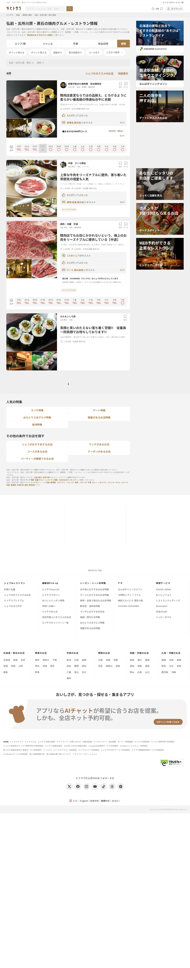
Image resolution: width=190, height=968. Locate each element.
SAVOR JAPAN (163, 589)
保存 (120, 85)
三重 (69, 672)
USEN (5, 741)
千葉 (54, 659)
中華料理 (20, 485)
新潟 (69, 659)
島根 (147, 665)
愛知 (84, 665)
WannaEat (162, 606)
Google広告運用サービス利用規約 (103, 745)
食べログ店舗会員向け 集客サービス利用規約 (22, 749)
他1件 (122, 122)
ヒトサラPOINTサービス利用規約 (115, 749)
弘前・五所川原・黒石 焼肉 (45, 15)
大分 (171, 665)
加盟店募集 (87, 741)
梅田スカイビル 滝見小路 (130, 600)
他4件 (122, 202)
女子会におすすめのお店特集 (94, 589)
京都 (115, 659)
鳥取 (139, 665)
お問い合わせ (75, 741)
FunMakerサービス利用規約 (15, 754)
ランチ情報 (29, 480)
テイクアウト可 (68, 209)
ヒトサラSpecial (50, 589)
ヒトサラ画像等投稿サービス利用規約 (148, 749)
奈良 (100, 665)
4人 (68, 115)
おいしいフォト (163, 595)
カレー (94, 482)
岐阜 (69, 665)
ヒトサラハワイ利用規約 (88, 749)
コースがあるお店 (37, 451)
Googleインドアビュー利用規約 (134, 745)
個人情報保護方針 (37, 754)
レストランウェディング (168, 600)
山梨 (76, 659)
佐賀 (171, 659)
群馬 (37, 672)
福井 (69, 678)
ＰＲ (120, 583)
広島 (139, 672)
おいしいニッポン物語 (53, 600)
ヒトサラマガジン (51, 595)
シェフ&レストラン (14, 583)
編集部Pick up (50, 583)
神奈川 (46, 659)
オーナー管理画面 (125, 741)
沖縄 (173, 672)
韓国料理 (91, 87)
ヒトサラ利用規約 (142, 741)
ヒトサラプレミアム (14, 600)
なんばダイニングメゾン (130, 589)
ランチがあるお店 (99, 444)
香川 (139, 659)
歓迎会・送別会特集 (90, 606)
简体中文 (94, 801)
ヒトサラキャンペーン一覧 (55, 623)
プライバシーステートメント (85, 754)
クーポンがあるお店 (99, 451)
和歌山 (109, 665)
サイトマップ (62, 741)
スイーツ (124, 482)
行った (126, 85)
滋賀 (118, 665)
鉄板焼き (32, 485)
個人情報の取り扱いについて (58, 754)
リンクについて (100, 741)
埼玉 (37, 665)
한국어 (115, 801)
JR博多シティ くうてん (129, 595)
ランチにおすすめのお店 (92, 611)
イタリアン (102, 482)
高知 (132, 665)
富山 (76, 672)
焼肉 (18, 15)
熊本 (164, 665)
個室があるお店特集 (99, 417)
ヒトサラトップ (16, 741)
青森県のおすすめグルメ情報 (39, 35)
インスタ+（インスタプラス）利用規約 (60, 749)
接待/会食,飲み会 (75, 202)
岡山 (132, 672)
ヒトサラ (9, 15)
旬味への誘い (48, 606)
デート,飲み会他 (75, 270)
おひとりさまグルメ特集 (37, 417)
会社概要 (112, 741)
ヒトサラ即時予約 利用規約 (162, 741)
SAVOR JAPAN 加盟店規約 (75, 745)
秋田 (13, 665)
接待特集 (37, 424)
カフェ (117, 482)
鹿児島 (165, 672)
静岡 (76, 665)
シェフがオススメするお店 (17, 595)
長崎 (179, 659)
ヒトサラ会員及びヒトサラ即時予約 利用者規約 (23, 745)
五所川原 (71, 87)
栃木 (52, 665)
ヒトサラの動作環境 (46, 741)
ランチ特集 (37, 410)
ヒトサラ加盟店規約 (53, 745)
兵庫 (108, 659)
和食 (48, 482)
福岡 (164, 659)
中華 (89, 482)
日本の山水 (161, 611)
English (84, 801)
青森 (15, 659)
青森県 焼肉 (27, 15)
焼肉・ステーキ (81, 482)
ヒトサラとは (30, 741)
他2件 (122, 270)
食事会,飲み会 (74, 122)
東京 (37, 659)
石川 (84, 672)
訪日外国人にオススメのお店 (56, 617)
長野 (84, 659)
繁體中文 (105, 801)
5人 (68, 262)
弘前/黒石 (71, 166)
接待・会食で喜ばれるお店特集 (95, 600)
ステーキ (85, 166)
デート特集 (99, 410)
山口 (147, 672)
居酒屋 (84, 87)
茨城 (45, 665)
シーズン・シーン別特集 (93, 583)
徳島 (132, 659)
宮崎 (179, 665)
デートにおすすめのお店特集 (94, 595)
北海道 (6, 659)
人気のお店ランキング (67, 480)
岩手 (23, 659)
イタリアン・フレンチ (65, 482)
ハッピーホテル (163, 617)
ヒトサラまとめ (50, 611)
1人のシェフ (73, 255)
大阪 (100, 659)
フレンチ (111, 482)
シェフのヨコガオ (13, 606)
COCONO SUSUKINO (128, 606)
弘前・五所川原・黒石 (20, 62)
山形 (21, 665)
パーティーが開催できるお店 (37, 458)
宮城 (5, 665)
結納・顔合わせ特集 (90, 617)
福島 (5, 672)
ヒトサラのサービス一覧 (173, 2)
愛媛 (147, 659)
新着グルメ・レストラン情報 (46, 480)
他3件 (122, 135)
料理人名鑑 (9, 589)
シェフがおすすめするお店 (37, 444)
